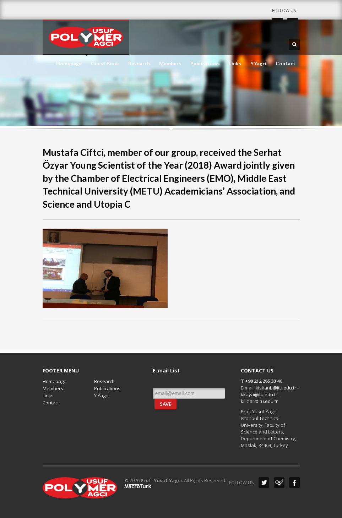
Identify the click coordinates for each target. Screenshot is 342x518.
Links (235, 63)
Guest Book (105, 63)
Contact (285, 63)
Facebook (294, 482)
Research (139, 63)
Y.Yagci (258, 63)
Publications (203, 63)
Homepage (69, 63)
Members (168, 63)
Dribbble (279, 482)
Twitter (264, 482)
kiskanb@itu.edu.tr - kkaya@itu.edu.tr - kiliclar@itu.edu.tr (270, 394)
